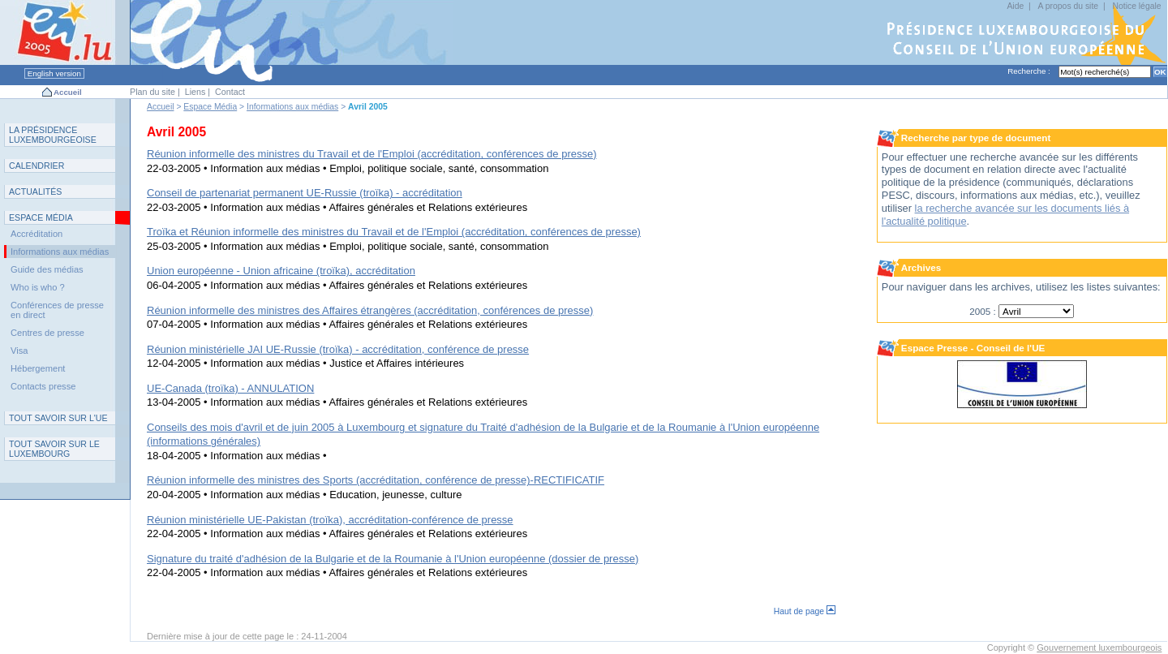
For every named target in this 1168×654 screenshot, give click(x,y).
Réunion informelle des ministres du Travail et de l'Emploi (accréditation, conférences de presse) (372, 154)
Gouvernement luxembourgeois (1099, 647)
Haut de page (804, 611)
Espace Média (210, 106)
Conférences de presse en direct (57, 310)
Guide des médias (47, 269)
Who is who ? (38, 287)
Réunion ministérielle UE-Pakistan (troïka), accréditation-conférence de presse (330, 520)
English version (54, 73)
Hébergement (38, 368)
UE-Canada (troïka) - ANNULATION (230, 388)
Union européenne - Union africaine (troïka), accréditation (281, 271)
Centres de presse (47, 333)
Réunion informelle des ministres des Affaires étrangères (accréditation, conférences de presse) (370, 310)
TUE (58, 418)
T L (54, 448)
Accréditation (36, 234)
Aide (1015, 6)
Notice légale (1136, 6)
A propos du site (1068, 6)
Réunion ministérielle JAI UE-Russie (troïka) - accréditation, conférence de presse (338, 349)
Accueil (68, 92)
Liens (195, 92)
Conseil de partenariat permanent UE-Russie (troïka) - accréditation (304, 193)
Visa (19, 350)
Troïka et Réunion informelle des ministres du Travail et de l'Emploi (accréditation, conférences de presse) (394, 232)
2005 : (983, 311)
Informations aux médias (292, 106)
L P (53, 134)
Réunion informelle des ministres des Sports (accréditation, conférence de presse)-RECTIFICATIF (375, 480)
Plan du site (152, 92)
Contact (230, 92)
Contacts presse (43, 386)
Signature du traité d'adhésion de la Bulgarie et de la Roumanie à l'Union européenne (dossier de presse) (392, 559)
